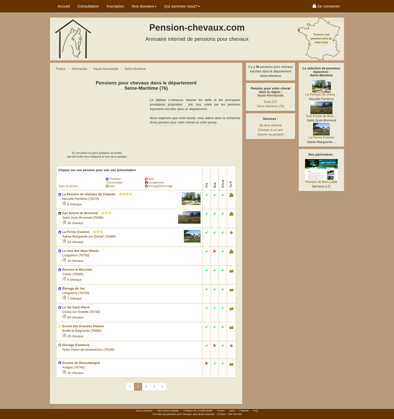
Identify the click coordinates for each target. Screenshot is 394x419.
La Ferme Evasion (321, 137)
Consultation (88, 6)
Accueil (64, 6)
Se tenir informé (270, 125)
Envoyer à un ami (270, 130)
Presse (221, 410)
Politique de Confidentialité (198, 410)
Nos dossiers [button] (144, 6)
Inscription (115, 6)
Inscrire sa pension (270, 134)
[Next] (162, 387)
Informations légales (168, 410)
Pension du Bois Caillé (321, 182)
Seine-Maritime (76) (270, 106)
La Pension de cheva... (321, 94)
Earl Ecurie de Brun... (321, 116)
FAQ (255, 410)
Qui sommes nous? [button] (182, 6)
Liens (232, 410)
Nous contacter (144, 410)
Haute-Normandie (270, 95)
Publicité (244, 410)
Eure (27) (270, 102)
